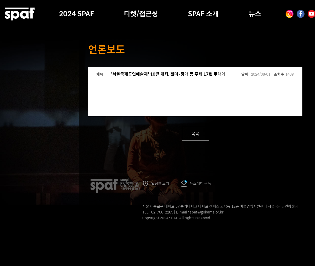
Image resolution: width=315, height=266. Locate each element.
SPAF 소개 (203, 13)
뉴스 (255, 13)
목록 (195, 133)
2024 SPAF (76, 13)
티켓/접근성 (141, 13)
